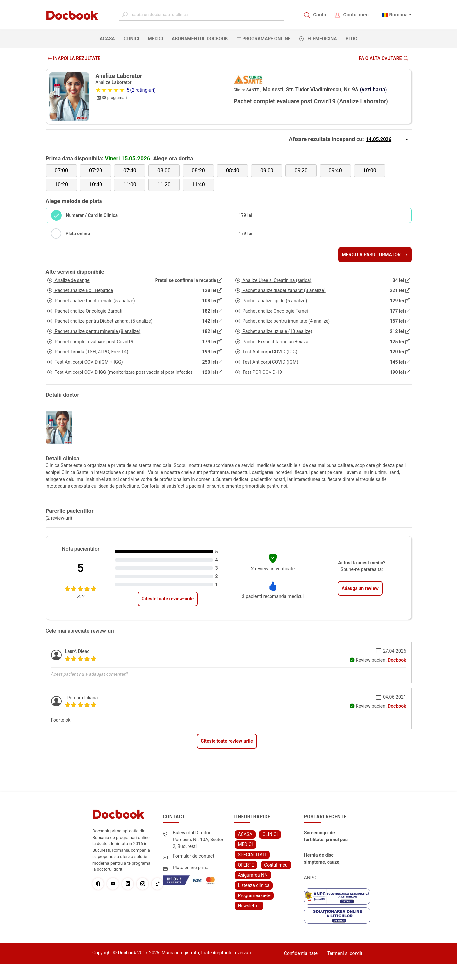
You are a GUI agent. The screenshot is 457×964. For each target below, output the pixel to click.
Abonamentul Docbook (200, 38)
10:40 (95, 184)
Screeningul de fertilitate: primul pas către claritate (326, 836)
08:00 (164, 170)
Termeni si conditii (346, 953)
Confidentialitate (301, 953)
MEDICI (155, 38)
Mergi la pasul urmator (375, 254)
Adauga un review (360, 588)
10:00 (369, 170)
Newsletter (249, 905)
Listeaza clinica (254, 885)
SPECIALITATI (252, 854)
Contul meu (356, 15)
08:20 (198, 170)
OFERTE (246, 865)
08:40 (232, 170)
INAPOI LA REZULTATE (73, 58)
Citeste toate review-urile (168, 598)
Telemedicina (318, 38)
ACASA (109, 38)
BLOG (351, 38)
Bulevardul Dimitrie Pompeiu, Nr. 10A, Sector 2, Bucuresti (198, 839)
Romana (398, 15)
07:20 (95, 170)
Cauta (319, 15)
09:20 (301, 170)
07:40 (129, 170)
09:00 (266, 170)
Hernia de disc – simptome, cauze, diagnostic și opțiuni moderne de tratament (327, 859)
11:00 (129, 184)
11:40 (198, 184)
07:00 (61, 170)
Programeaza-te (254, 895)
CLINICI (131, 38)
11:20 (164, 184)
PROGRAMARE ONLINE (264, 38)
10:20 (61, 184)
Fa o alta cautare (383, 58)
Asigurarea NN (253, 875)
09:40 (335, 170)
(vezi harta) (373, 89)
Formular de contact (193, 856)
